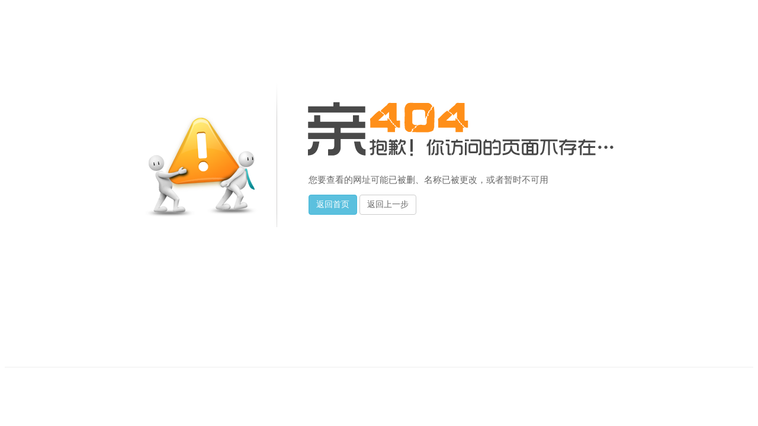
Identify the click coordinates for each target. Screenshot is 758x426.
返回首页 (332, 204)
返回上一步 (388, 204)
